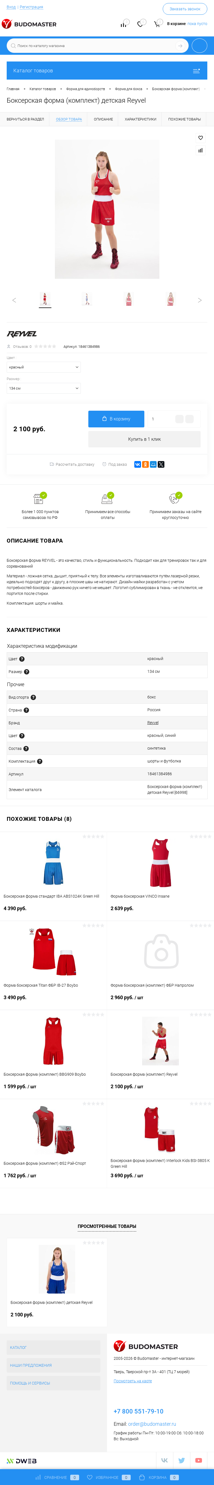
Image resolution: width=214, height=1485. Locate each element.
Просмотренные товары (107, 1227)
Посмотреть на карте (133, 1382)
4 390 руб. (53, 912)
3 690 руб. (160, 1179)
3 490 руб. (53, 1001)
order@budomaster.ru (152, 1425)
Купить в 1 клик (144, 439)
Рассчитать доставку (72, 465)
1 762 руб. (53, 1179)
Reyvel (153, 723)
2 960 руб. (160, 1001)
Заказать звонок (185, 9)
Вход (11, 7)
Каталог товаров (107, 70)
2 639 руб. (160, 912)
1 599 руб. (53, 1090)
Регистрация (31, 7)
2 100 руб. (160, 1090)
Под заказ (114, 465)
